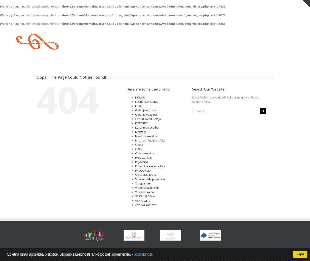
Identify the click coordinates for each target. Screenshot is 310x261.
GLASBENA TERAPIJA (148, 119)
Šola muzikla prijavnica (150, 179)
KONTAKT (141, 123)
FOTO (138, 106)
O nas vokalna (144, 153)
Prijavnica (141, 162)
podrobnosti (143, 254)
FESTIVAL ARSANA (146, 102)
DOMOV (140, 97)
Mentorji (140, 132)
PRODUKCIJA (143, 170)
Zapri (300, 254)
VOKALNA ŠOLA (145, 196)
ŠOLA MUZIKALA (145, 175)
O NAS (139, 149)
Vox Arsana (142, 201)
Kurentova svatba (147, 127)
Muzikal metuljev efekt (150, 140)
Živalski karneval (146, 205)
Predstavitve (143, 158)
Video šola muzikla (147, 188)
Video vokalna (144, 192)
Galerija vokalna (146, 115)
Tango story (143, 183)
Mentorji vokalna (146, 136)
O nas (139, 145)
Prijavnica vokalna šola (150, 166)
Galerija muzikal (145, 110)
